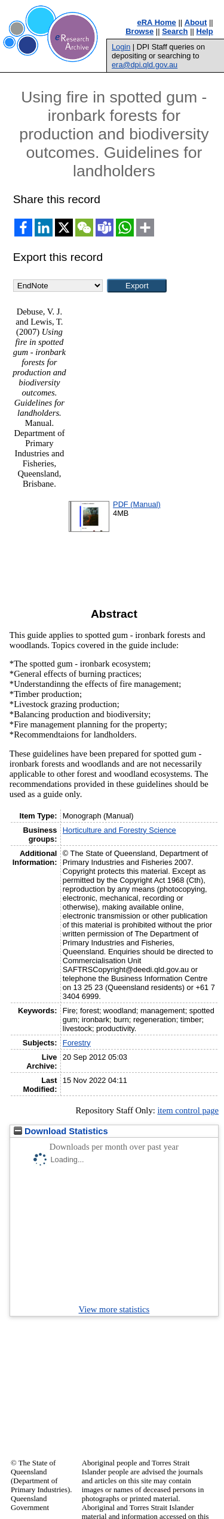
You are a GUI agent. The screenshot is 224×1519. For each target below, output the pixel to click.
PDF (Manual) (137, 504)
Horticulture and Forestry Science (119, 830)
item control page (188, 1110)
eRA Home (156, 22)
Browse (139, 31)
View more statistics (114, 1309)
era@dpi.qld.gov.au (144, 64)
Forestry (77, 1042)
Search (175, 31)
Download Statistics (61, 1131)
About (196, 22)
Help (205, 31)
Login (121, 46)
